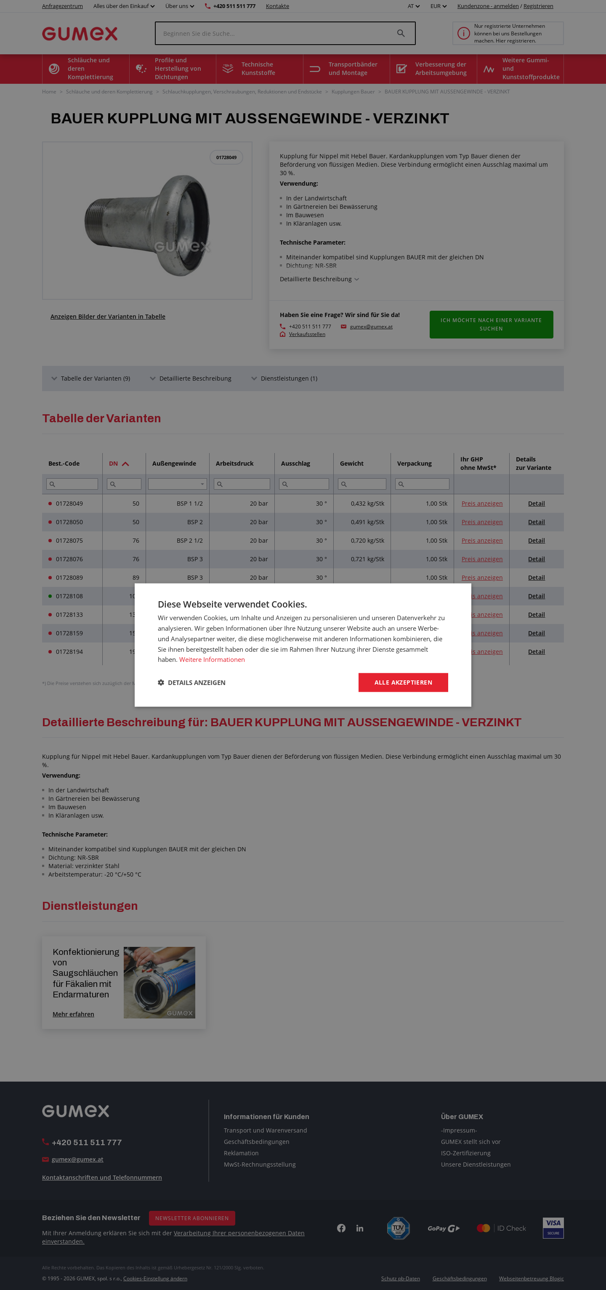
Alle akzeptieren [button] (403, 682)
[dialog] (303, 645)
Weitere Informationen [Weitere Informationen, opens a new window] (212, 659)
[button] (192, 682)
